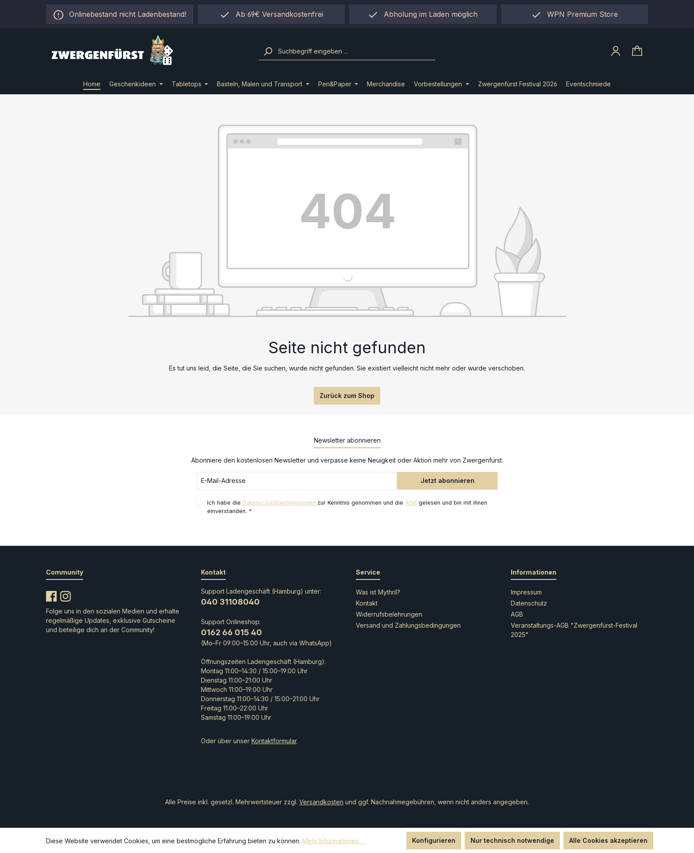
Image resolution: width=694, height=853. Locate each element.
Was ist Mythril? (378, 592)
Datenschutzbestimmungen (279, 502)
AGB (411, 502)
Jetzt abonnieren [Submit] (447, 480)
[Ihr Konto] (615, 51)
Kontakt (367, 603)
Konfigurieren (433, 840)
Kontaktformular (274, 741)
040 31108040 (230, 601)
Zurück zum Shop (347, 395)
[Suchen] (268, 51)
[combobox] (355, 51)
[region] (423, 14)
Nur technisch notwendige (512, 840)
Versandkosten (321, 802)
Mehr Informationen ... (333, 841)
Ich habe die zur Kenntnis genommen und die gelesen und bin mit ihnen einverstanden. (347, 506)
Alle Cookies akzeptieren (608, 840)
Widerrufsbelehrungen (389, 614)
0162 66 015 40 (231, 632)
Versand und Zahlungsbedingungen (408, 625)
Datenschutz (529, 603)
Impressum (526, 592)
